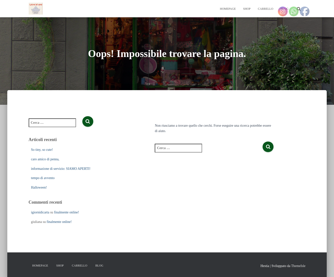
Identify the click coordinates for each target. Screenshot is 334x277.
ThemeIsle (298, 266)
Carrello (265, 8)
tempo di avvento (43, 178)
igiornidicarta (40, 212)
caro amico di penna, (45, 159)
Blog (99, 265)
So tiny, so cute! (42, 150)
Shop (247, 8)
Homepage (228, 8)
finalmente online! (66, 212)
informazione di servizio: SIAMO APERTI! (61, 169)
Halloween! (39, 187)
